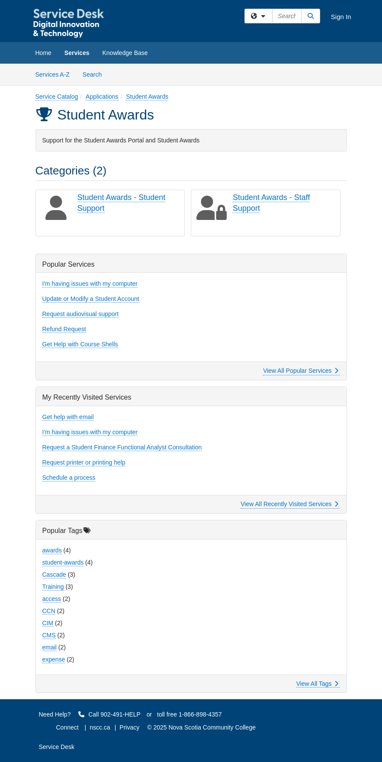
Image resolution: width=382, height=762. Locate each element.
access (51, 598)
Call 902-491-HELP (109, 714)
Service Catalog (56, 96)
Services (77, 52)
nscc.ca (100, 727)
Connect (67, 727)
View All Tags (317, 683)
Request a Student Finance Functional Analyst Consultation (122, 447)
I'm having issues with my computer (90, 283)
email (49, 647)
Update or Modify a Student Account (90, 298)
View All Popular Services (300, 370)
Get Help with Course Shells (80, 344)
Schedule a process (69, 477)
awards (52, 550)
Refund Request (64, 329)
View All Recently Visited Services (289, 503)
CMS (49, 635)
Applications (102, 96)
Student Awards (147, 96)
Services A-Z (52, 74)
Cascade (54, 574)
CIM (48, 623)
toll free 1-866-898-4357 (189, 714)
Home (43, 52)
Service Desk (56, 746)
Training (53, 586)
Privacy (129, 727)
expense (53, 659)
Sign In (341, 16)
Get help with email (68, 416)
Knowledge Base (125, 52)
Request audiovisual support (80, 313)
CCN (48, 610)
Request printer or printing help (83, 462)
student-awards (63, 562)
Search (95, 74)
